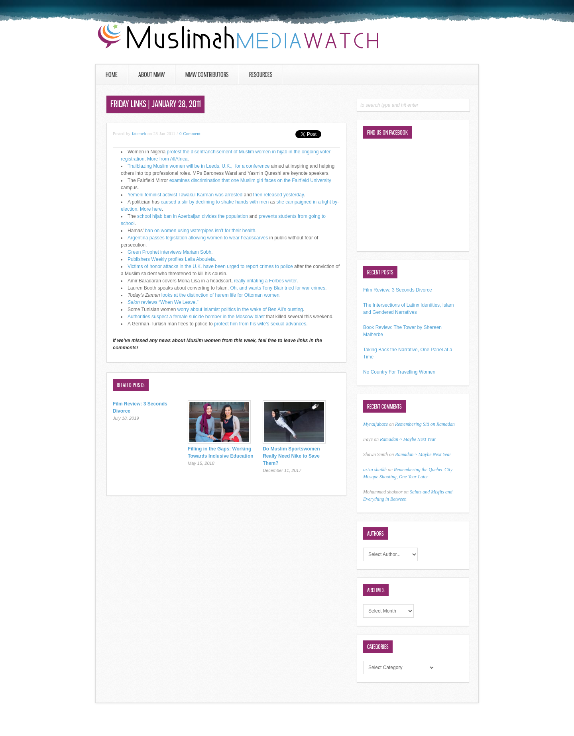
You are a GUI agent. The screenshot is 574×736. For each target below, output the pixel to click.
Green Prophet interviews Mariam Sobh (169, 252)
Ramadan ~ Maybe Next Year (408, 439)
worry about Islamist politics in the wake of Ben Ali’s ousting (240, 309)
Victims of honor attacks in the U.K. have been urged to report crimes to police (210, 266)
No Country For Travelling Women (399, 372)
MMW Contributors (206, 74)
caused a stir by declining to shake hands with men (215, 202)
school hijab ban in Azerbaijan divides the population (192, 216)
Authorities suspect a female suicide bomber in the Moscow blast (196, 316)
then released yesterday (278, 195)
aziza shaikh (375, 469)
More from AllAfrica (167, 159)
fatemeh (139, 133)
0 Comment (190, 133)
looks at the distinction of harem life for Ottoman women (220, 295)
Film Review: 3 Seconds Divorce (397, 290)
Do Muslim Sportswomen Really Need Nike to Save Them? (291, 456)
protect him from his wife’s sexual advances (260, 324)
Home (112, 74)
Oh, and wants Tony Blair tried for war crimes (278, 288)
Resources (260, 74)
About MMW (151, 74)
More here (151, 209)
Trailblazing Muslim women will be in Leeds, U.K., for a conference (198, 166)
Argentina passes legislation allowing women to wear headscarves (198, 238)
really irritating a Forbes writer (265, 281)
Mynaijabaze (375, 424)
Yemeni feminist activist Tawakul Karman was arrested (185, 195)
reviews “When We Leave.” (163, 302)
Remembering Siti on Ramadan (425, 424)
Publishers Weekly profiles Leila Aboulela (171, 259)
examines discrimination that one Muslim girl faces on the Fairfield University (250, 180)
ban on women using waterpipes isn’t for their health (200, 230)
